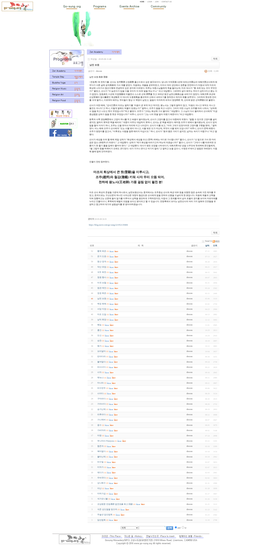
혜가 (99, 346)
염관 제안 (101, 288)
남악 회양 (101, 319)
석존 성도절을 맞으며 (107, 509)
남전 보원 (101, 298)
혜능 (99, 325)
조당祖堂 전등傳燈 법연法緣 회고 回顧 (115, 504)
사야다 (100, 393)
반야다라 (101, 356)
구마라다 (101, 398)
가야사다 (101, 404)
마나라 (100, 383)
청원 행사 (101, 277)
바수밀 (100, 462)
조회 (215, 245)
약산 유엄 (101, 267)
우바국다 (101, 478)
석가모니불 (102, 499)
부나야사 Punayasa (105, 441)
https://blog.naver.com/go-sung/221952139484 (108, 225)
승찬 (99, 340)
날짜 (207, 245)
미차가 (100, 467)
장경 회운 (101, 293)
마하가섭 (101, 493)
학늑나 (100, 377)
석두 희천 (101, 272)
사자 (99, 372)
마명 (99, 435)
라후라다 (101, 414)
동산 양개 (101, 261)
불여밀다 (101, 362)
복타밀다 (101, 451)
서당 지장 (101, 309)
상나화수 (101, 483)
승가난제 (101, 409)
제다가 (100, 472)
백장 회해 (101, 304)
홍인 (99, 330)
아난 (99, 488)
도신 (99, 335)
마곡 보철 (101, 283)
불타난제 (101, 457)
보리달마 (101, 351)
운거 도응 (101, 256)
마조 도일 (101, 314)
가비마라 (101, 430)
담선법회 (101, 520)
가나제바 (101, 419)
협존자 (100, 446)
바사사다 (101, 367)
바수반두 (101, 388)
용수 (99, 425)
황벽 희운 (101, 251)
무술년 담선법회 (104, 514)
